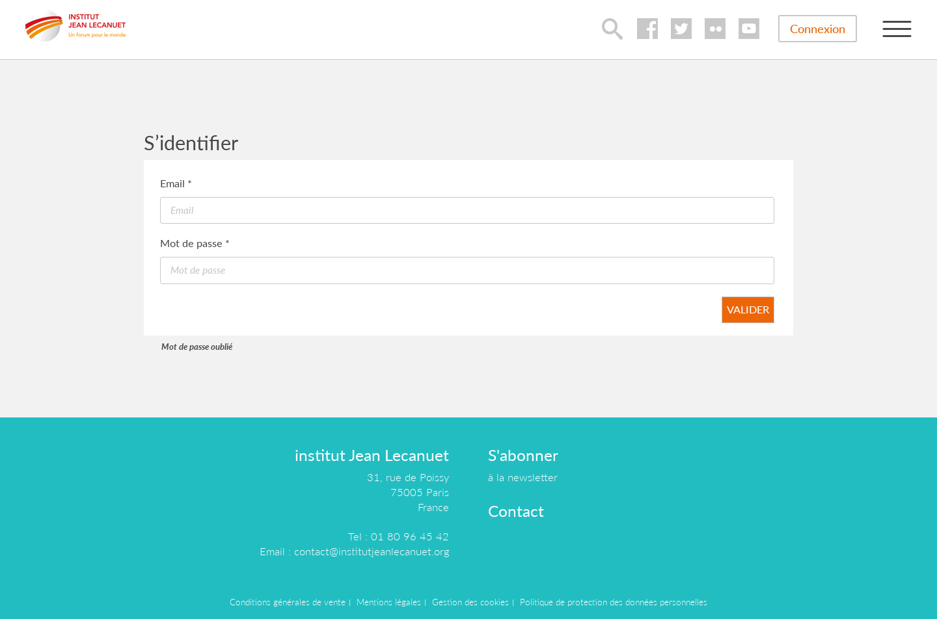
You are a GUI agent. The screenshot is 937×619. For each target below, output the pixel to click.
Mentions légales (389, 602)
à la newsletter (523, 477)
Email (176, 183)
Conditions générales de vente (288, 602)
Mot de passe (195, 243)
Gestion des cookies (470, 602)
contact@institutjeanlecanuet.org (371, 551)
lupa (612, 28)
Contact (516, 510)
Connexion (817, 28)
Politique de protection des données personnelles (613, 602)
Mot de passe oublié (196, 346)
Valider (748, 309)
